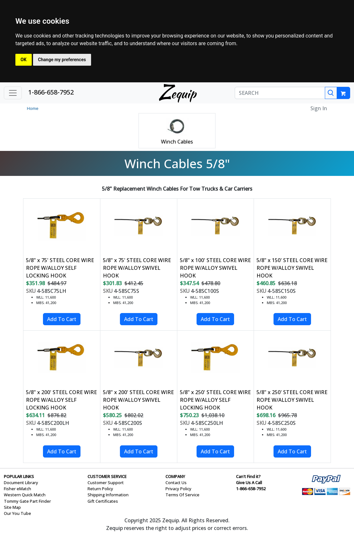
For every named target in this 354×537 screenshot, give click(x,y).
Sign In (318, 108)
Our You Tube (17, 513)
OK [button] (24, 59)
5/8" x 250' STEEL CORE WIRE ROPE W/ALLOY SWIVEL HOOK (292, 400)
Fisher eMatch (17, 489)
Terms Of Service (182, 495)
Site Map (12, 507)
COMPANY (175, 476)
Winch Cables (177, 141)
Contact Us (176, 482)
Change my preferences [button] (62, 59)
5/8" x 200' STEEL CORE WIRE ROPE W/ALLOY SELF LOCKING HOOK (61, 400)
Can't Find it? (248, 476)
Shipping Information (108, 495)
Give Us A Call (249, 482)
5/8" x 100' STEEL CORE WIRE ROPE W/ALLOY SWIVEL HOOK (215, 268)
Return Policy (100, 489)
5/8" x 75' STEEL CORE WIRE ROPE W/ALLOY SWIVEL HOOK (137, 268)
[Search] (331, 93)
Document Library (21, 482)
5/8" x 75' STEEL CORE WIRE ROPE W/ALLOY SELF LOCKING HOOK (60, 268)
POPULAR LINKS (19, 476)
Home (32, 108)
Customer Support (106, 482)
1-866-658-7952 (51, 92)
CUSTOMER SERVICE (107, 476)
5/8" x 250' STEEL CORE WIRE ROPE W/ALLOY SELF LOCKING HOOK (215, 400)
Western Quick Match (25, 495)
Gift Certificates (103, 501)
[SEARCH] (280, 93)
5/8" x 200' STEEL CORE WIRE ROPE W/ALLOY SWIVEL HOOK (138, 400)
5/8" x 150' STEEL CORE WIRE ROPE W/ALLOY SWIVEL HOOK (292, 268)
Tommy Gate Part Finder (27, 501)
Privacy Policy (178, 489)
